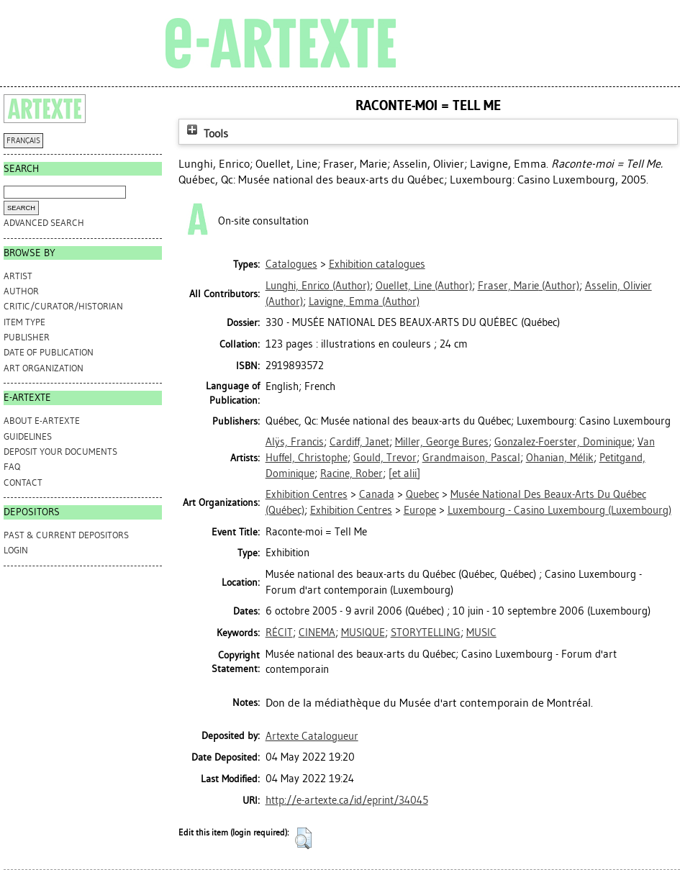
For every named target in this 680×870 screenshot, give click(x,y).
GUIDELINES (28, 436)
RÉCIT (279, 632)
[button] (303, 838)
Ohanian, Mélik (560, 457)
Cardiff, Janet (359, 441)
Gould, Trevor (385, 457)
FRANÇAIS (23, 140)
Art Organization (43, 368)
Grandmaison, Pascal (471, 457)
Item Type (24, 322)
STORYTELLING (426, 632)
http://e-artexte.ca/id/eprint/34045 (347, 800)
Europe (420, 510)
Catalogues (291, 264)
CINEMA (317, 632)
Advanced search (44, 222)
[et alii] (404, 473)
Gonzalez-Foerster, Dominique (563, 441)
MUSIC (481, 632)
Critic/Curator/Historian (63, 306)
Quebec (422, 494)
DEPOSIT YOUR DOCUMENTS (60, 451)
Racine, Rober (351, 473)
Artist (18, 276)
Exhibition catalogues (377, 264)
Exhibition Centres (307, 494)
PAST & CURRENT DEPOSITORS (66, 535)
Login (16, 550)
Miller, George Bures (442, 441)
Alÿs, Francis (295, 441)
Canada (376, 494)
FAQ (12, 466)
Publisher (27, 337)
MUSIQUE (363, 632)
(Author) (318, 285)
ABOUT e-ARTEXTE (42, 420)
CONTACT (23, 482)
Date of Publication (49, 352)
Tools (205, 133)
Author (21, 291)
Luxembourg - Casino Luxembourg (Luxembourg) (559, 510)
